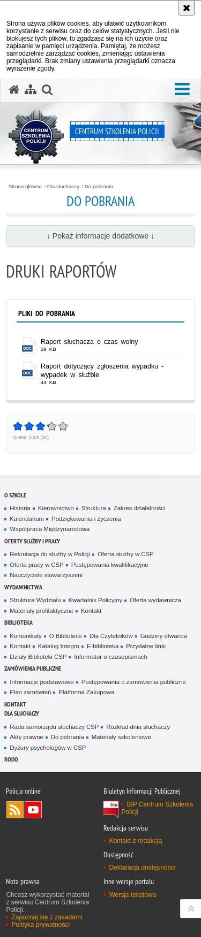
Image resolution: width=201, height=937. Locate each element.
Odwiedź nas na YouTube (33, 809)
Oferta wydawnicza (155, 600)
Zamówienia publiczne (32, 668)
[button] (182, 89)
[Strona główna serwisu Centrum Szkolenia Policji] (14, 90)
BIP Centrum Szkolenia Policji (157, 808)
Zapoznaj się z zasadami (46, 917)
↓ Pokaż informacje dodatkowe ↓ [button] (100, 236)
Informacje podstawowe (41, 682)
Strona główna (25, 186)
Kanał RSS (15, 809)
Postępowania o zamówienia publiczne (133, 682)
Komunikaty (25, 636)
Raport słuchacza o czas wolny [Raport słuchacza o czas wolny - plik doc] (89, 341)
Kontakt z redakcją (135, 840)
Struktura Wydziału (35, 600)
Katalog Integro (58, 646)
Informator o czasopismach (110, 657)
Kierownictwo (56, 508)
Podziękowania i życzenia (86, 519)
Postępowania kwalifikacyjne (109, 565)
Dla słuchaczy (63, 186)
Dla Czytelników (111, 636)
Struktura (93, 508)
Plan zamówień (30, 692)
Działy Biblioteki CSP (38, 657)
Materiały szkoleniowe (121, 737)
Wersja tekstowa (132, 894)
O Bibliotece (65, 636)
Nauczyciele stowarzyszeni (46, 575)
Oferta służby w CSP (126, 554)
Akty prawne (26, 737)
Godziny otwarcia (163, 636)
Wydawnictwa (23, 587)
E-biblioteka (102, 646)
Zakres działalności (140, 508)
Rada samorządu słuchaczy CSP (54, 727)
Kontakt (91, 611)
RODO (11, 759)
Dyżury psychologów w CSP (48, 747)
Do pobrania (99, 186)
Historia (20, 508)
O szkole (15, 495)
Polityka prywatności (40, 924)
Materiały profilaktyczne (41, 611)
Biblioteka (18, 622)
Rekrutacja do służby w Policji (50, 554)
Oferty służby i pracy (32, 541)
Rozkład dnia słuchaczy (138, 727)
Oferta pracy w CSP (36, 565)
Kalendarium (27, 519)
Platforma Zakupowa (86, 692)
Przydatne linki (146, 646)
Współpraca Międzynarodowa (50, 529)
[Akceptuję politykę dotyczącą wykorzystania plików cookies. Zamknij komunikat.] (186, 8)
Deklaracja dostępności (142, 867)
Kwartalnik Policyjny (95, 600)
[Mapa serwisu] (30, 90)
